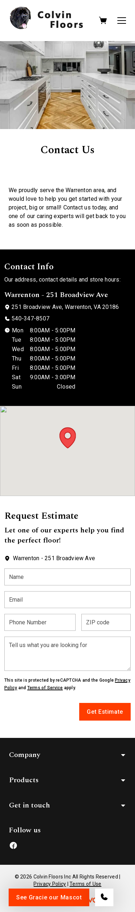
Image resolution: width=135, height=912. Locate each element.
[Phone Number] (40, 622)
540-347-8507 (30, 318)
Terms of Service (45, 687)
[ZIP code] (106, 622)
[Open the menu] (121, 20)
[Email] (67, 599)
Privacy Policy (49, 884)
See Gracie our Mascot (49, 897)
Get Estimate (105, 711)
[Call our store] (104, 897)
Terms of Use (85, 884)
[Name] (67, 576)
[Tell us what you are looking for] (67, 654)
